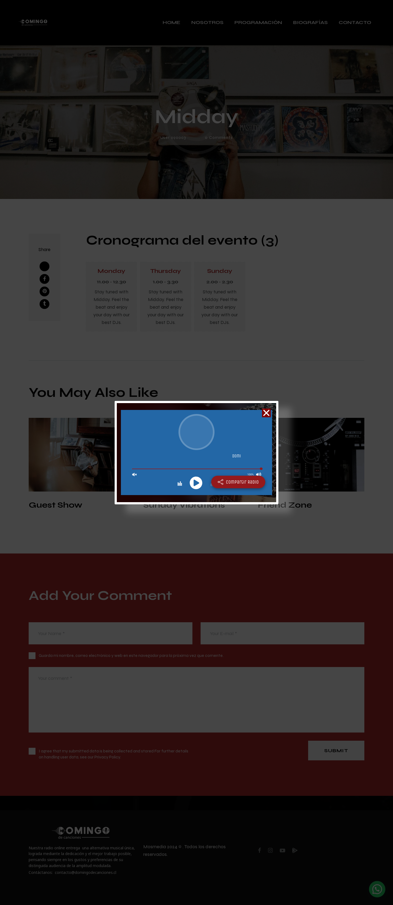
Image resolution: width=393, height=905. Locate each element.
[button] (266, 413)
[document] (196, 452)
